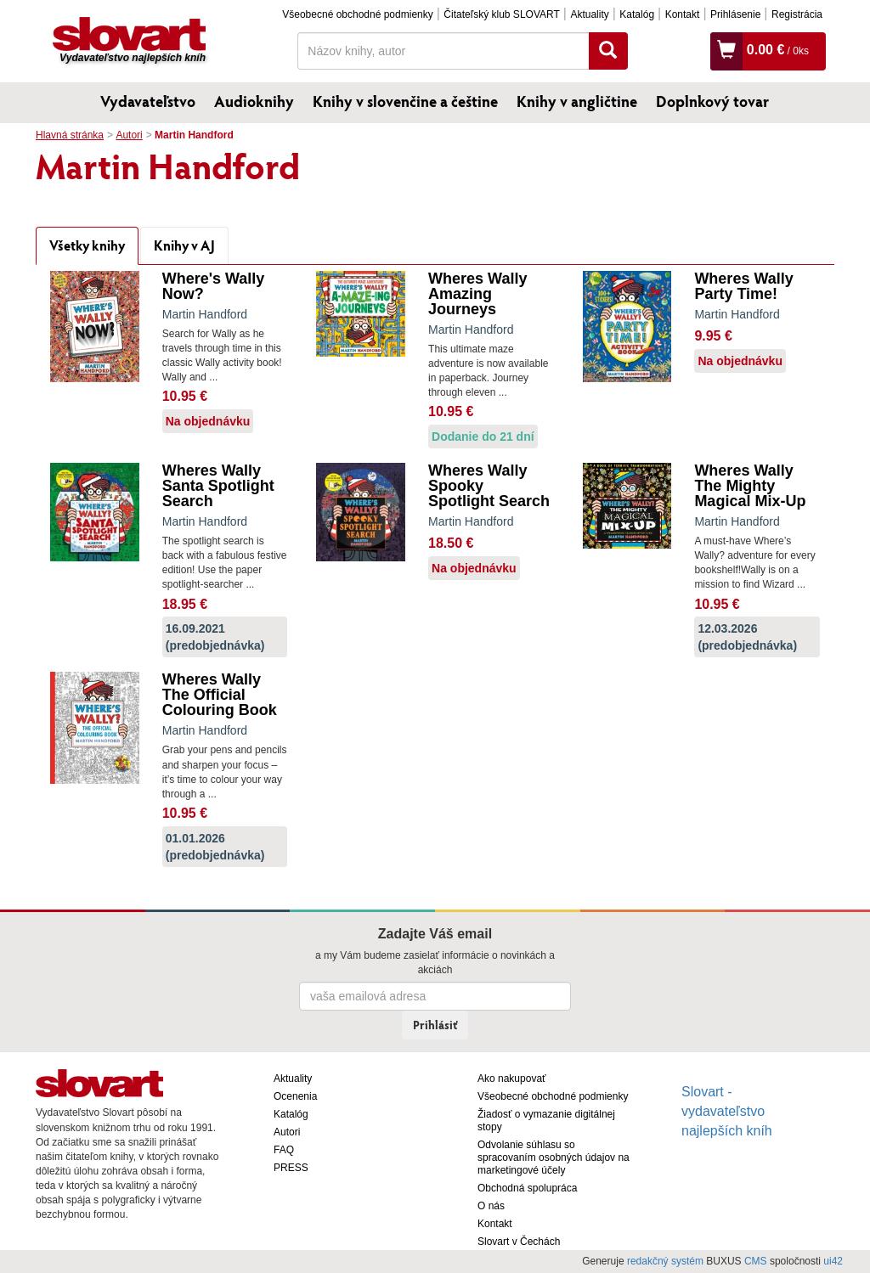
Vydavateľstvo (147, 101)
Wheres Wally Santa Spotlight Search (218, 486)
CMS (755, 1261)
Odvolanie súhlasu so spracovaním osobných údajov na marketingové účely (553, 1157)
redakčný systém (665, 1261)
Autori (129, 135)
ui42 (833, 1261)
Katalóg (636, 14)
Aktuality (589, 14)
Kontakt (682, 14)
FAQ (284, 1150)
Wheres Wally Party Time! (743, 286)
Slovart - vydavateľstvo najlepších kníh (726, 1111)
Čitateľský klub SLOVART (501, 14)
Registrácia (796, 14)
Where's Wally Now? (213, 286)
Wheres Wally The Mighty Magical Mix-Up (749, 486)
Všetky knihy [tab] (87, 245)
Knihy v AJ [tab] (184, 245)
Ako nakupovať (511, 1078)
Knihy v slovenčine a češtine (405, 101)
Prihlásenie (735, 14)
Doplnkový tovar (712, 101)
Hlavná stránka (70, 135)
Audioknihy (254, 101)
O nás (491, 1206)
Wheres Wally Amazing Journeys (477, 294)
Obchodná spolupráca (527, 1188)
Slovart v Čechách (518, 1242)
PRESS (291, 1168)
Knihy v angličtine (577, 101)
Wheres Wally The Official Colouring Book (219, 694)
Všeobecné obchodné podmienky (357, 14)
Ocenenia (295, 1096)
